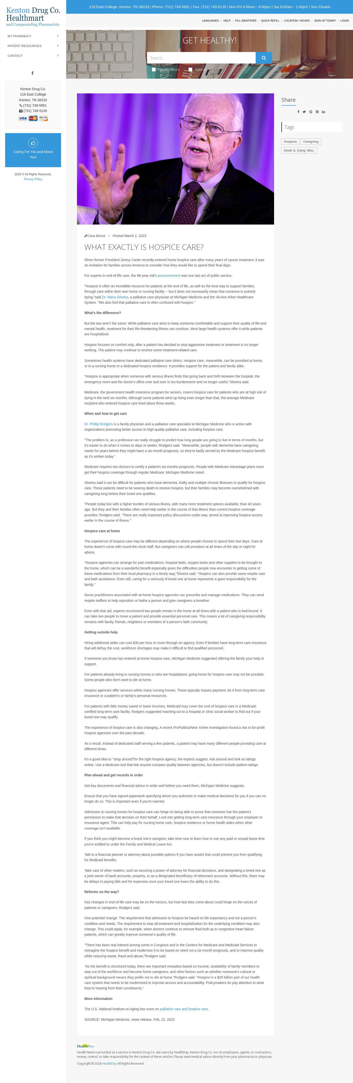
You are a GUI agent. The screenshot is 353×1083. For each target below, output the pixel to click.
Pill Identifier (245, 20)
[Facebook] (32, 73)
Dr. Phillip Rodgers (98, 424)
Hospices (290, 141)
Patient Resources (25, 46)
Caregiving (310, 141)
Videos (198, 69)
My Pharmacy (19, 36)
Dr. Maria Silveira (115, 297)
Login (344, 20)
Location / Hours (297, 20)
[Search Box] (201, 57)
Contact (15, 56)
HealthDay (109, 1063)
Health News (166, 69)
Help (227, 20)
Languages (210, 20)
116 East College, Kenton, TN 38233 (119, 7)
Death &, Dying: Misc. (299, 150)
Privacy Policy (33, 179)
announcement (169, 275)
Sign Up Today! (325, 20)
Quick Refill (270, 20)
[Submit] (264, 58)
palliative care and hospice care (184, 1009)
